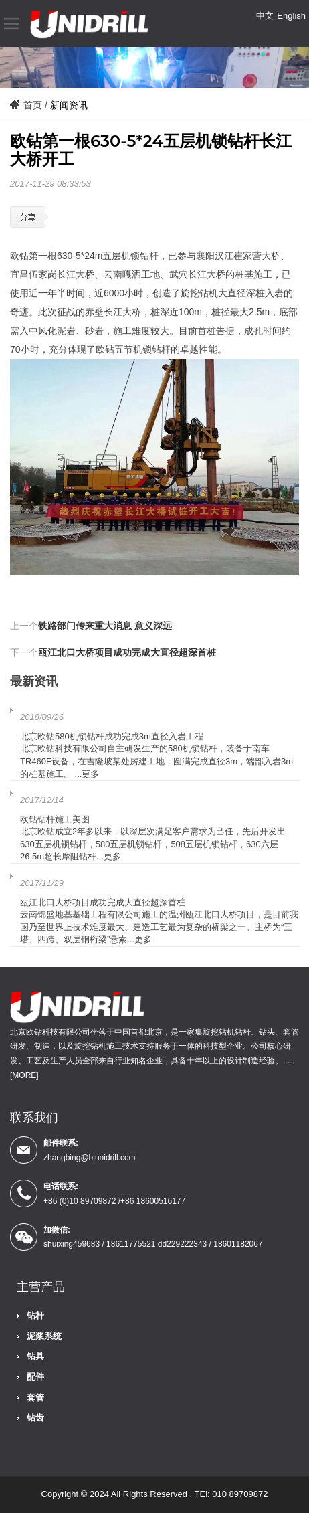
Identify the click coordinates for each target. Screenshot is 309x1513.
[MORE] (24, 1075)
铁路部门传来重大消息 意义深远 (105, 625)
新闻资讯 (69, 105)
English (291, 16)
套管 (35, 1398)
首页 (32, 105)
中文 (265, 16)
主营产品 (41, 1286)
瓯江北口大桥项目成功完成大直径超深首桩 (127, 652)
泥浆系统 (44, 1336)
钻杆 (35, 1315)
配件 (35, 1377)
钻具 (35, 1356)
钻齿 (35, 1418)
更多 (90, 774)
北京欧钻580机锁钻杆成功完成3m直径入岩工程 (111, 736)
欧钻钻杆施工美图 (55, 819)
